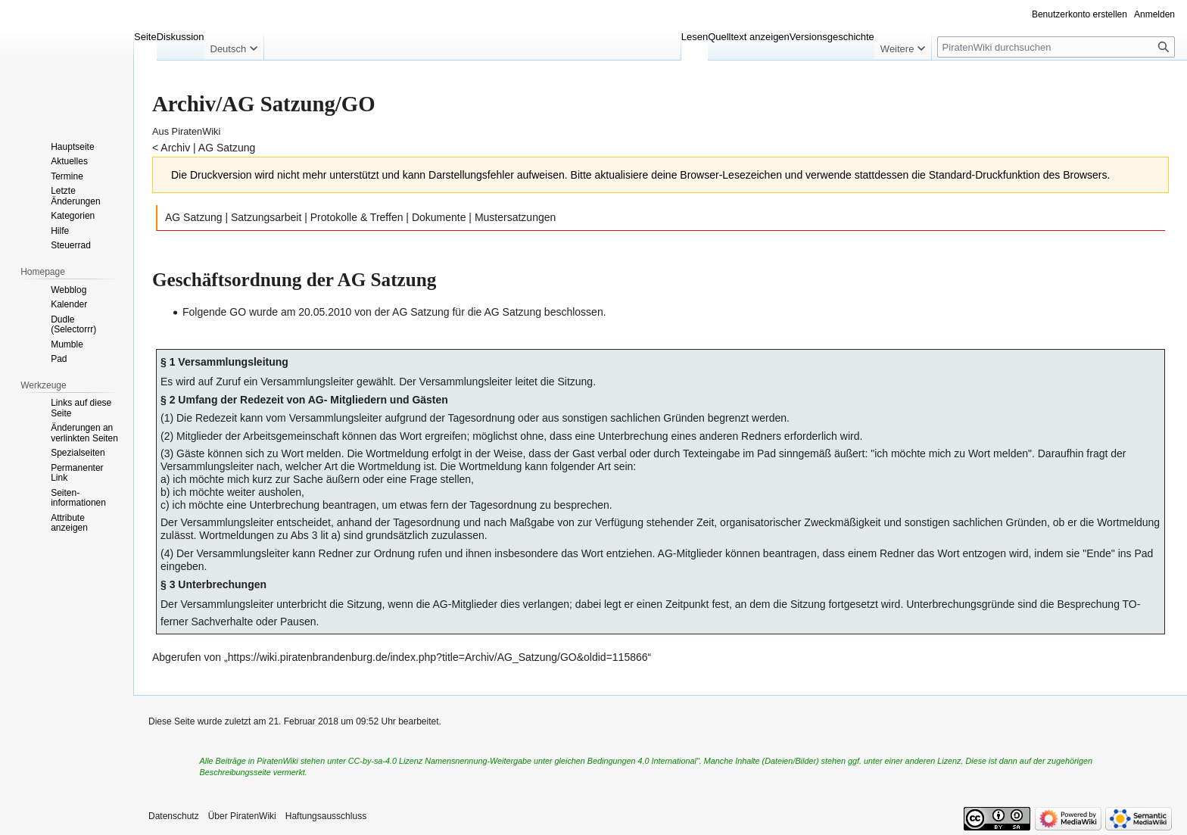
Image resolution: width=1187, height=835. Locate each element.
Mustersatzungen (515, 217)
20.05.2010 (324, 312)
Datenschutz (173, 816)
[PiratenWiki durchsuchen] (1056, 47)
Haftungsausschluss (325, 816)
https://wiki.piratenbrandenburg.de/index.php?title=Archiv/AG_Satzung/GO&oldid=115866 (438, 657)
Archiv (175, 148)
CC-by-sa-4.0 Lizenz (385, 760)
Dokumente (439, 217)
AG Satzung (227, 148)
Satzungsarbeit (266, 217)
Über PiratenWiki (242, 816)
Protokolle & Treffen (356, 217)
